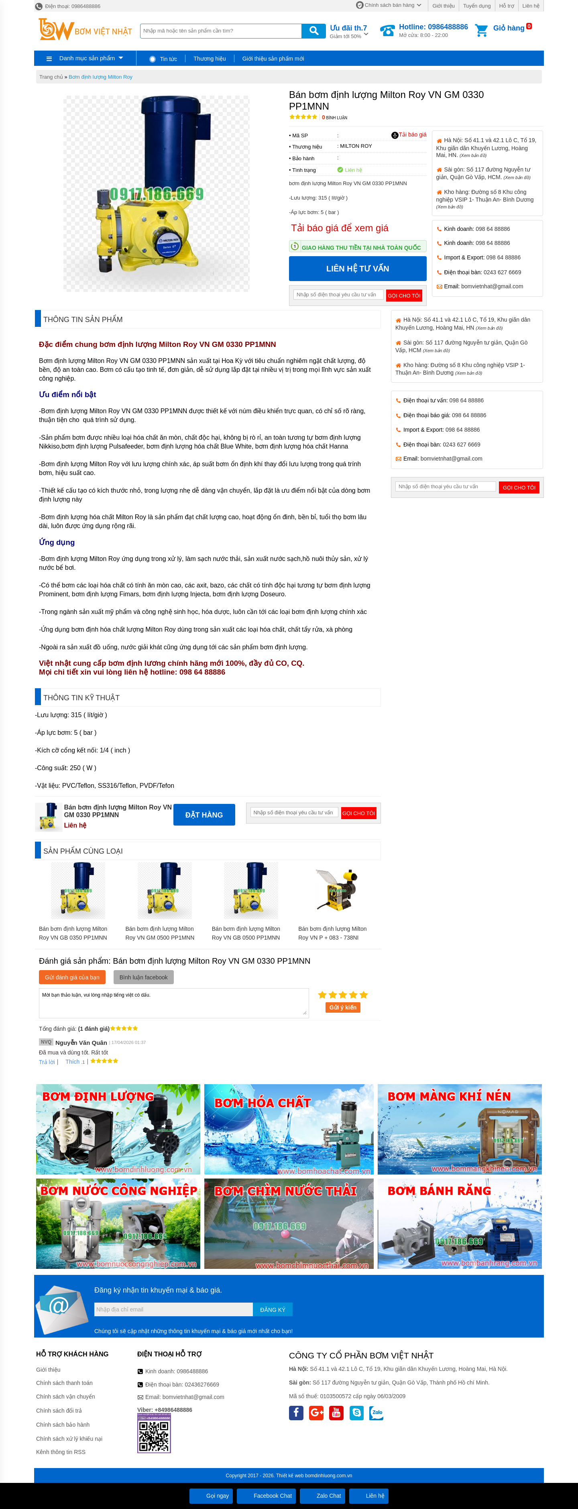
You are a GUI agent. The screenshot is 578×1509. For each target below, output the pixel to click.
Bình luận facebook (144, 977)
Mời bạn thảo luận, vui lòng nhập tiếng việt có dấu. (174, 1003)
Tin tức (163, 59)
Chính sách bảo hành (63, 1424)
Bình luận (334, 118)
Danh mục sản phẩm (87, 58)
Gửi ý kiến (343, 1007)
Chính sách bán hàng (389, 5)
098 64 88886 (493, 229)
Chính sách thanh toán (64, 1383)
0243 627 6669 (502, 272)
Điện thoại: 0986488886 (67, 6)
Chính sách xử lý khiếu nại (69, 1439)
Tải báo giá (408, 135)
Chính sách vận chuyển (65, 1396)
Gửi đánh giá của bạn (72, 977)
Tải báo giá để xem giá (340, 227)
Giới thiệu (443, 6)
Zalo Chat (322, 1496)
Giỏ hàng (509, 28)
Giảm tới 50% (348, 31)
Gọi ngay (211, 1496)
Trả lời (47, 1062)
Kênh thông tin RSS (60, 1452)
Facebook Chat (266, 1496)
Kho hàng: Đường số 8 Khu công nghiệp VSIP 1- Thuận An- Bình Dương (485, 199)
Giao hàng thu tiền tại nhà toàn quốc (361, 248)
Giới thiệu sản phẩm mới (273, 58)
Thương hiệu (209, 58)
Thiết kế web (290, 1475)
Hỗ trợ (506, 6)
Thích (69, 1061)
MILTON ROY (356, 146)
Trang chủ (51, 77)
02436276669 (202, 1384)
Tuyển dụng (477, 6)
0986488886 (192, 1371)
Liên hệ (531, 6)
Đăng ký (272, 1310)
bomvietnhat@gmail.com (492, 286)
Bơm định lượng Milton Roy (100, 77)
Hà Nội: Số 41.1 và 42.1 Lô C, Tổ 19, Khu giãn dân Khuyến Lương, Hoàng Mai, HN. (486, 147)
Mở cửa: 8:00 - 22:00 (433, 30)
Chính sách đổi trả (59, 1410)
